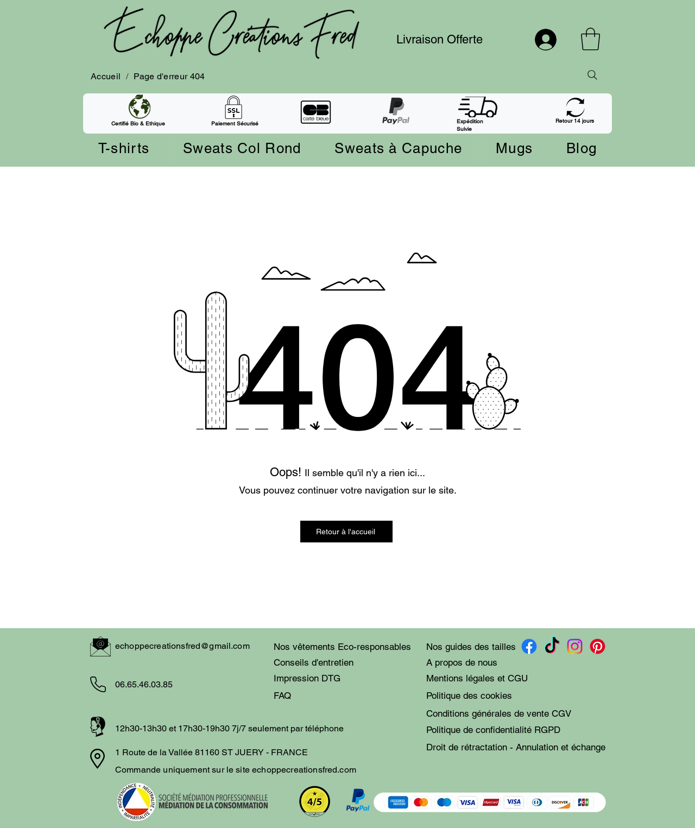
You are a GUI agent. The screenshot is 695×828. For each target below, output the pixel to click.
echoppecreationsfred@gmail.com (182, 646)
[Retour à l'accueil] (346, 531)
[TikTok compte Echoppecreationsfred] (552, 646)
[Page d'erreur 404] (169, 76)
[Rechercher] (592, 75)
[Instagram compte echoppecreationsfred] (575, 646)
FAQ (282, 695)
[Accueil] (105, 76)
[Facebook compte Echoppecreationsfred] (529, 646)
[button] (590, 39)
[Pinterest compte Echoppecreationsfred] (597, 646)
